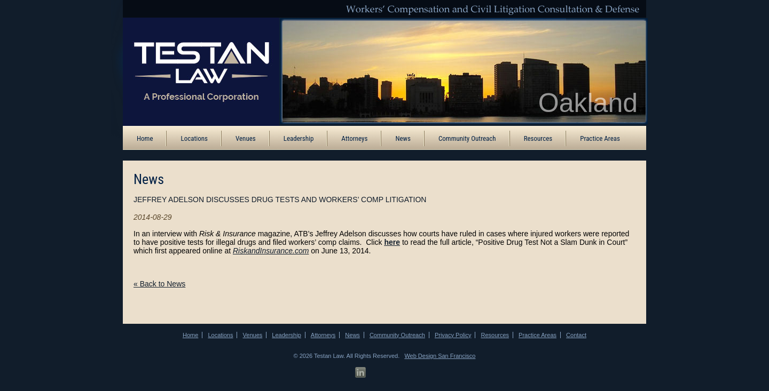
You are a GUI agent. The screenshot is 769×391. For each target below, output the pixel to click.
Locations (194, 138)
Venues (246, 138)
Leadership (299, 138)
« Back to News (159, 284)
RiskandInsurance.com (271, 250)
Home (145, 138)
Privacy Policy (453, 335)
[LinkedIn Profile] (360, 372)
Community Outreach (467, 138)
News (403, 138)
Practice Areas (600, 138)
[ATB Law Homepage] (194, 71)
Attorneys (354, 138)
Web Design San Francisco (439, 356)
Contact (576, 335)
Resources (538, 138)
